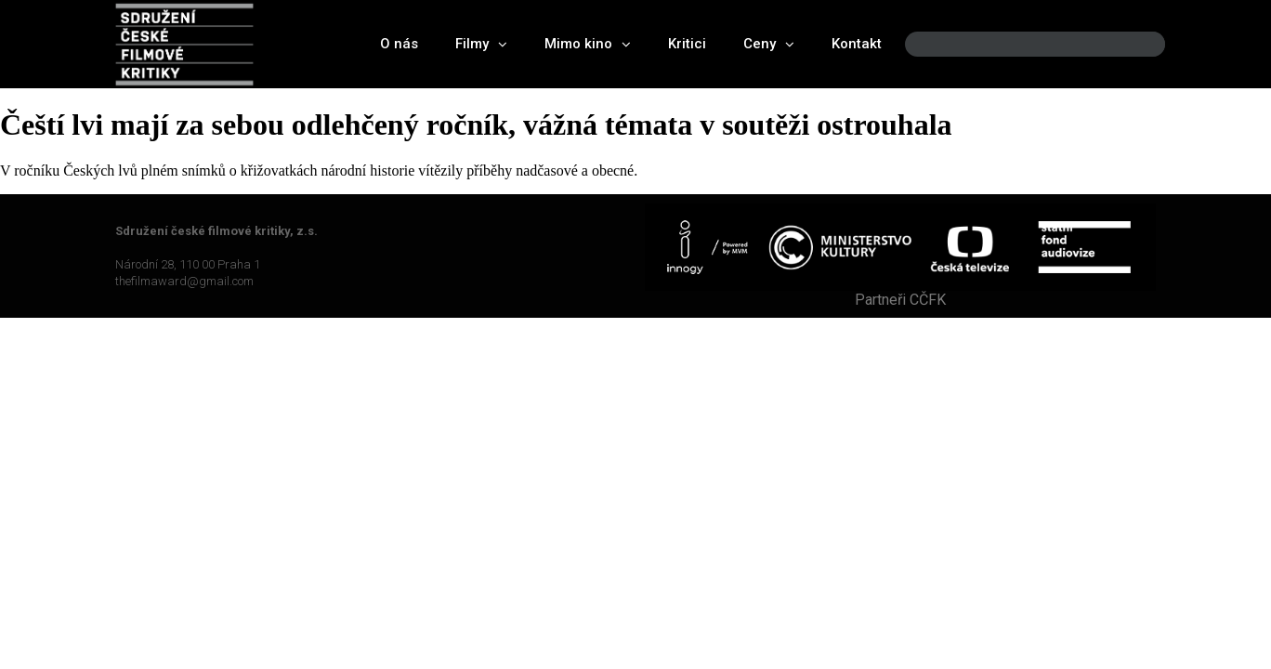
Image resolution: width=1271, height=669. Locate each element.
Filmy (481, 44)
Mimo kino (587, 44)
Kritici (687, 43)
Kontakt (857, 43)
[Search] (1135, 44)
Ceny (768, 44)
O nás (399, 43)
